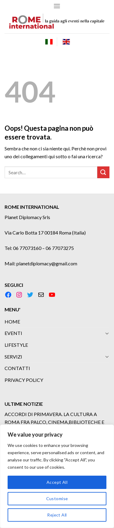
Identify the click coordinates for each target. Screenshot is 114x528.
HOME (12, 321)
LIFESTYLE (16, 345)
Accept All (57, 482)
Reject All (57, 514)
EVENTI (13, 333)
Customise (57, 498)
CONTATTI (17, 368)
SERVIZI (13, 356)
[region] (57, 476)
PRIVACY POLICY (24, 380)
